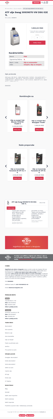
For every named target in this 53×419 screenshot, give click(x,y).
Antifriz (7, 346)
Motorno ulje (8, 333)
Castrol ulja (8, 371)
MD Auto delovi (8, 8)
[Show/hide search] (42, 2)
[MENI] (47, 3)
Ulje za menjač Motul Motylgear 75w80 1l (39, 121)
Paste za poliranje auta (11, 343)
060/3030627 (12, 314)
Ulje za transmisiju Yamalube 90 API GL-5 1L (17, 170)
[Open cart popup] (44, 2)
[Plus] (41, 37)
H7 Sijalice (8, 381)
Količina (37, 34)
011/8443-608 (11, 304)
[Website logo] (7, 2)
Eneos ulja (8, 377)
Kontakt (7, 392)
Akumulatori (8, 326)
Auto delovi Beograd (25, 259)
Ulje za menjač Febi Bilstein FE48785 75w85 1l (17, 122)
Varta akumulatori (10, 364)
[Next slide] (47, 117)
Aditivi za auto (9, 367)
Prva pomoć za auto (10, 349)
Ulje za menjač (9, 339)
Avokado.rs (43, 412)
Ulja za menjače (17, 8)
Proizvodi (36, 2)
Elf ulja (7, 374)
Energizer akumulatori (11, 357)
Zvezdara (30, 415)
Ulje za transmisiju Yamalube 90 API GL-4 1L (39, 170)
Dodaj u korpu (37, 42)
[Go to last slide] (6, 117)
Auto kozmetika (9, 336)
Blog (6, 388)
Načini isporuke (9, 402)
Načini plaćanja (9, 399)
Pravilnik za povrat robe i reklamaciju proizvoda (18, 405)
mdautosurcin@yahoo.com (16, 287)
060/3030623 (12, 302)
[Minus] (33, 37)
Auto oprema (8, 329)
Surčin (22, 415)
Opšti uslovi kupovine (11, 395)
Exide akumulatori (10, 360)
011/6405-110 (11, 316)
